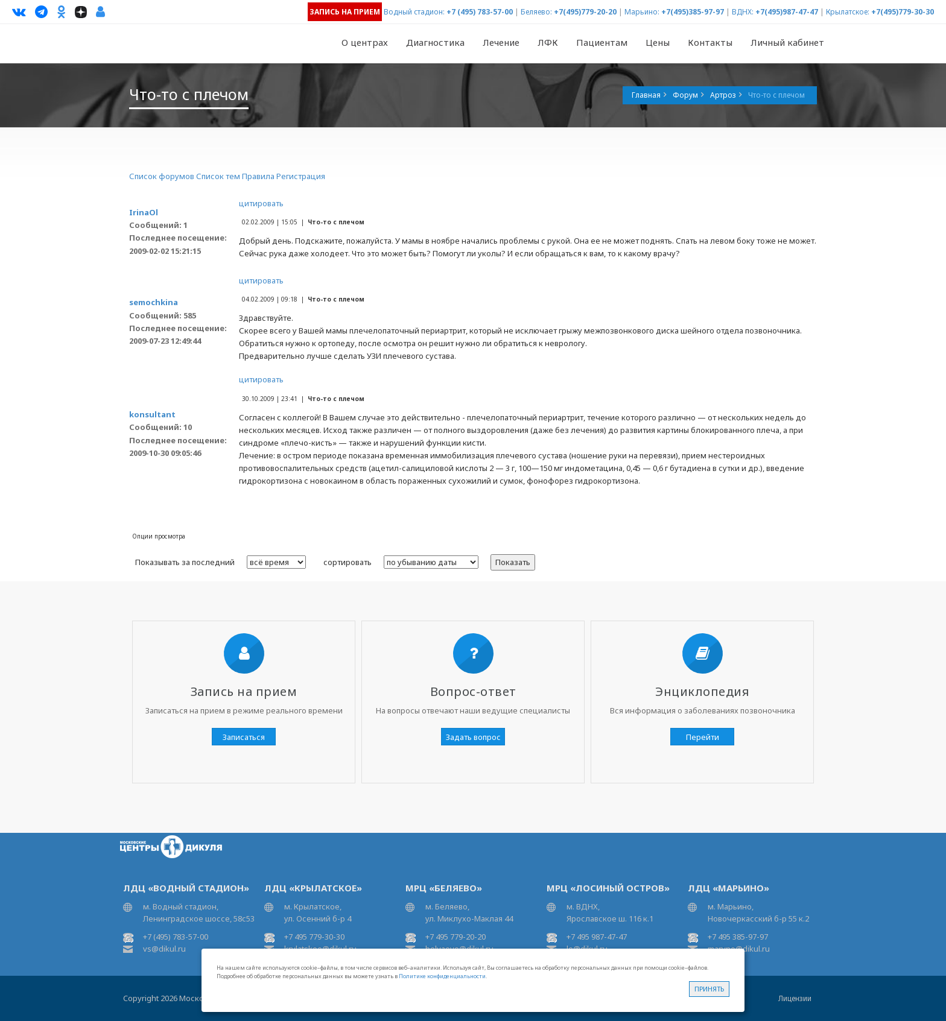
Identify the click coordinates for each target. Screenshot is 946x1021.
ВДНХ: (743, 12)
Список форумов (161, 176)
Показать (512, 562)
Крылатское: (847, 12)
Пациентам (601, 42)
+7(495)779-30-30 (902, 12)
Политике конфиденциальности (442, 976)
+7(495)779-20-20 (585, 12)
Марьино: (641, 12)
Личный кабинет (787, 42)
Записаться (244, 737)
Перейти (702, 737)
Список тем (218, 176)
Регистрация (300, 176)
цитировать (261, 203)
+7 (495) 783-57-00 (479, 12)
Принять (709, 988)
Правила (258, 176)
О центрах (364, 42)
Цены (658, 42)
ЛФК (548, 42)
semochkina (153, 302)
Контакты (710, 42)
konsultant (152, 414)
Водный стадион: (414, 12)
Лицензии (794, 998)
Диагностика (435, 42)
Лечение (501, 42)
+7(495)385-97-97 (692, 12)
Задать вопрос (473, 737)
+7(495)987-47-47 (786, 12)
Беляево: (536, 12)
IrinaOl (143, 212)
